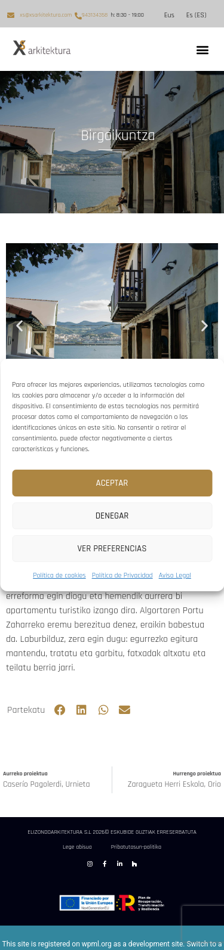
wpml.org (97, 944)
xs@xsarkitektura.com (46, 14)
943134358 (95, 14)
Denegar (112, 515)
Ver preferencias (112, 548)
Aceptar (112, 483)
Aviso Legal (175, 575)
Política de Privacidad (122, 575)
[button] (202, 49)
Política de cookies (59, 575)
